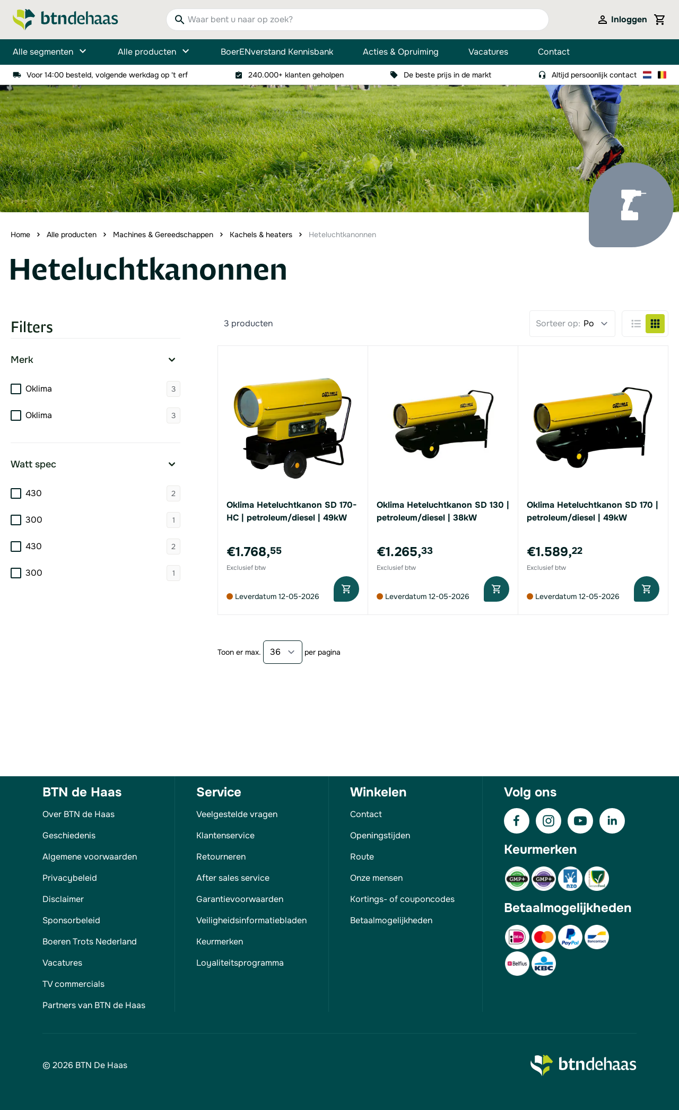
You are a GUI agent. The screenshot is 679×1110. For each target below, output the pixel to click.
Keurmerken (219, 941)
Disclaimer (63, 899)
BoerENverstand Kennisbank (277, 51)
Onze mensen (376, 877)
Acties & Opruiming (401, 51)
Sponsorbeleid (71, 920)
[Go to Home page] (65, 19)
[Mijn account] (621, 19)
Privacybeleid (69, 877)
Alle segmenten (50, 52)
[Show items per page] (282, 652)
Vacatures (488, 51)
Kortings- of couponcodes (402, 899)
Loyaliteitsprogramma (240, 962)
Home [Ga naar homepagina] (20, 234)
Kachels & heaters (261, 234)
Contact (554, 51)
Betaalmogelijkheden (391, 920)
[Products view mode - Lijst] (636, 323)
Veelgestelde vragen (236, 814)
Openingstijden (380, 835)
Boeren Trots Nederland (89, 941)
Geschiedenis (68, 835)
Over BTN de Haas (78, 814)
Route (362, 856)
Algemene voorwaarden (89, 856)
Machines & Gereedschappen (163, 234)
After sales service (232, 877)
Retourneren (221, 856)
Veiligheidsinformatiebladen (251, 920)
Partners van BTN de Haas (93, 1005)
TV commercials (73, 984)
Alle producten (154, 52)
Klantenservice (225, 835)
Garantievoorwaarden (239, 899)
